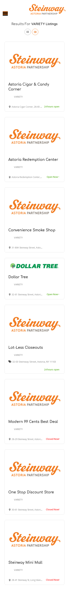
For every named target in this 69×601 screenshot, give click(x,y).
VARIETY (18, 96)
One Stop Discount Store (31, 492)
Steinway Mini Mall (25, 562)
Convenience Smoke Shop (31, 230)
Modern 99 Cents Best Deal (33, 422)
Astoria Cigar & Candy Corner (28, 87)
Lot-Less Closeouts (25, 347)
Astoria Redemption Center (33, 160)
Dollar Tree (18, 277)
